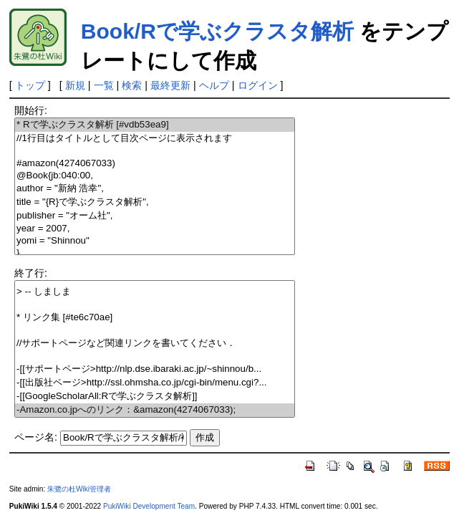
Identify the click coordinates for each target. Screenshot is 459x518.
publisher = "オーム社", (154, 216)
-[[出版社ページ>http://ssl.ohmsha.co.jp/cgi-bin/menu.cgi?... (154, 383)
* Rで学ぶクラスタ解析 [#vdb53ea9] (154, 125)
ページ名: (35, 437)
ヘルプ (214, 85)
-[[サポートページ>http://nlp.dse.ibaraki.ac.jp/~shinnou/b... (154, 369)
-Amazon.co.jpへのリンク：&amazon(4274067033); (154, 410)
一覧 (104, 85)
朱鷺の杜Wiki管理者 (79, 489)
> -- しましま (154, 292)
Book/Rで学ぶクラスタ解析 (217, 31)
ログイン (258, 85)
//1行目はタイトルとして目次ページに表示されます (154, 138)
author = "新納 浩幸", (154, 189)
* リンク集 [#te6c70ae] (154, 318)
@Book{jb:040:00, (154, 176)
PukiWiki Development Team (149, 506)
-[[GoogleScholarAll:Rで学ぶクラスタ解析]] (154, 396)
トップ (30, 85)
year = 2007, (154, 229)
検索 (132, 85)
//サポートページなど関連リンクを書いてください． (154, 343)
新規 (75, 85)
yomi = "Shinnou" (154, 241)
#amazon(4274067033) (154, 164)
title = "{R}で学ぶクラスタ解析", (154, 202)
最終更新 (170, 85)
